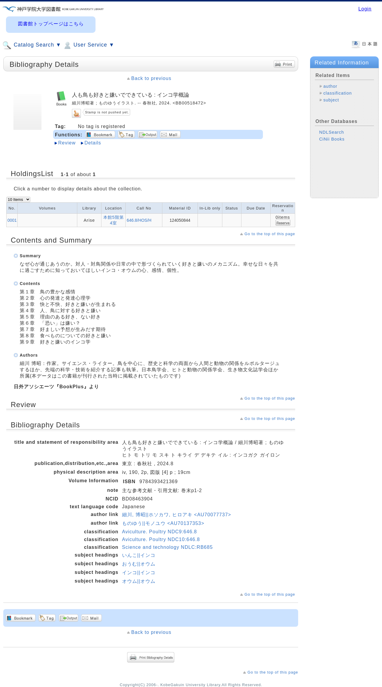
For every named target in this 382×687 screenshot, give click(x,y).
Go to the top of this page (269, 234)
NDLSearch (331, 132)
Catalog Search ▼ (31, 45)
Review (67, 142)
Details (92, 142)
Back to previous (151, 78)
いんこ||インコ (138, 555)
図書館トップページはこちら (51, 23)
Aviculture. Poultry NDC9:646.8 (159, 531)
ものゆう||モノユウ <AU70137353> (163, 523)
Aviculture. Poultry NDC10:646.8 (161, 539)
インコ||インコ (138, 572)
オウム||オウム (138, 581)
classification (337, 93)
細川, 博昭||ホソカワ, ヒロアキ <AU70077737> (176, 514)
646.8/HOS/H (139, 220)
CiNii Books (331, 139)
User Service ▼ (88, 45)
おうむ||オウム (138, 563)
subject (331, 100)
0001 (12, 220)
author (330, 86)
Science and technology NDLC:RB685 (167, 547)
